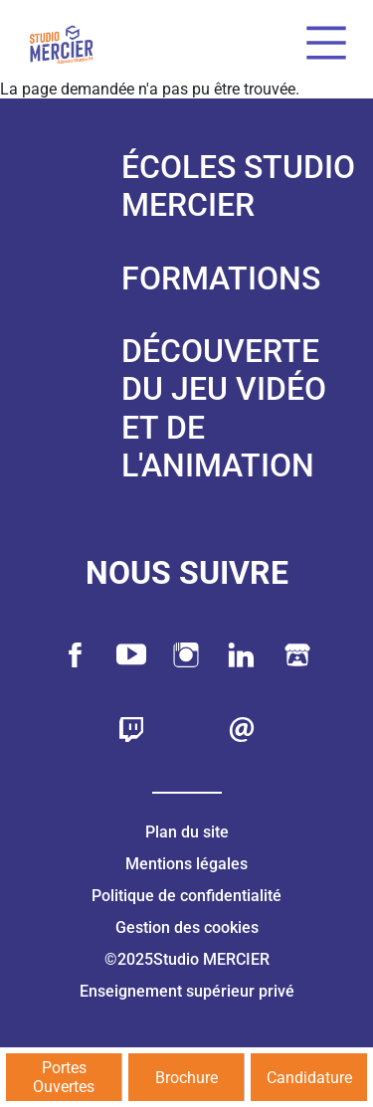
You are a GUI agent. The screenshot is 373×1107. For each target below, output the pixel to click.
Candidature (309, 1077)
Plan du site (187, 832)
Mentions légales (186, 863)
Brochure (186, 1077)
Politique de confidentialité (186, 895)
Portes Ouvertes (63, 1077)
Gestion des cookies (187, 927)
